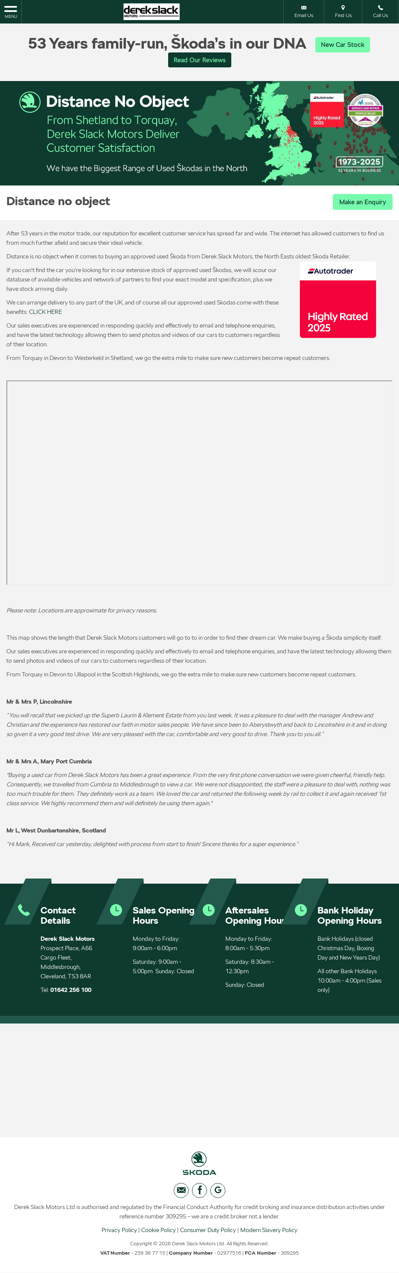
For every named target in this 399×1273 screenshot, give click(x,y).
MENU (10, 11)
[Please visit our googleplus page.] (217, 1193)
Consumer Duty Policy (208, 1232)
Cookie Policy (158, 1232)
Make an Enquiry (360, 203)
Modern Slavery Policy (268, 1232)
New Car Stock (343, 45)
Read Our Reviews (199, 60)
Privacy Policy (119, 1232)
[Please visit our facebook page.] (199, 1193)
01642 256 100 (70, 989)
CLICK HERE (45, 311)
